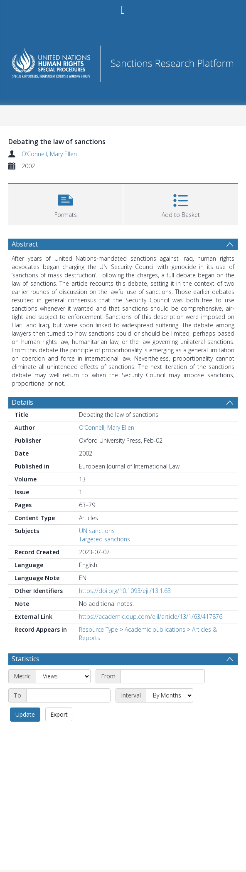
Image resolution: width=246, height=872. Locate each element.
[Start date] (163, 676)
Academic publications (155, 629)
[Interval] (169, 695)
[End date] (68, 695)
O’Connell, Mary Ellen (49, 154)
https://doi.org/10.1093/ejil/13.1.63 (125, 591)
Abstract (25, 244)
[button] (65, 203)
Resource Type (98, 629)
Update (25, 714)
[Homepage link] (123, 61)
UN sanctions (97, 531)
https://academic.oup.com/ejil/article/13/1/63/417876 (150, 616)
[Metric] (63, 676)
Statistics (25, 658)
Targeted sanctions (104, 539)
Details (22, 402)
